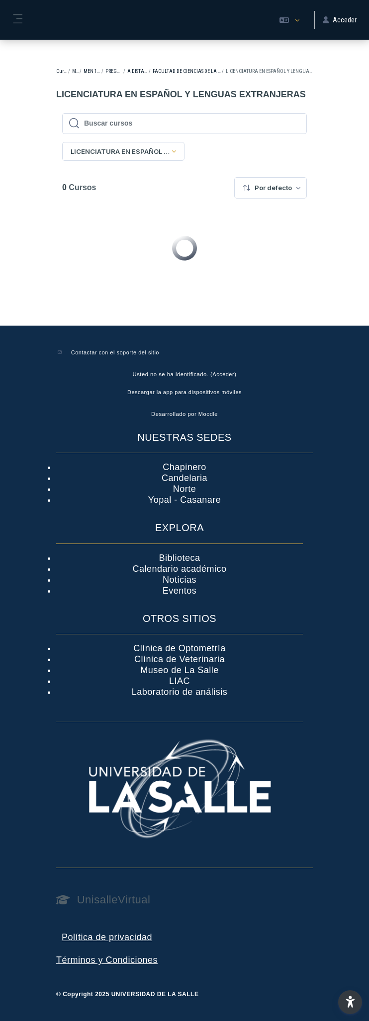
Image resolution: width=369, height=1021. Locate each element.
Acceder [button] (340, 20)
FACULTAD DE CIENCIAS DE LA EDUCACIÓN (187, 71)
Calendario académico (179, 569)
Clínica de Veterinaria (179, 659)
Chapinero (184, 467)
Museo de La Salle (179, 670)
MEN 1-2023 (92, 71)
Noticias (179, 580)
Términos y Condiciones (107, 960)
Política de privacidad (107, 937)
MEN (75, 71)
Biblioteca (179, 558)
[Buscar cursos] (189, 124)
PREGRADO (113, 71)
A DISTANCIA (137, 71)
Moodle (208, 414)
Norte (184, 489)
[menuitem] (270, 188)
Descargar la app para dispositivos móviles (184, 392)
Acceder (223, 374)
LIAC (179, 681)
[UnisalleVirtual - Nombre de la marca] (184, 900)
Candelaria (184, 478)
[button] (289, 20)
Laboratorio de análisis (180, 692)
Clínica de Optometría (179, 648)
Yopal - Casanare (184, 500)
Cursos (61, 71)
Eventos (180, 591)
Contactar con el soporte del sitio (115, 352)
